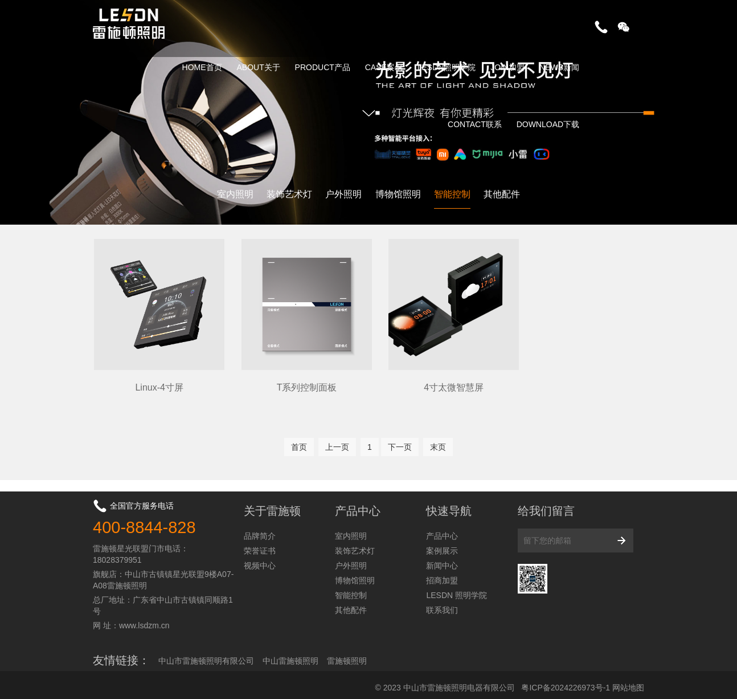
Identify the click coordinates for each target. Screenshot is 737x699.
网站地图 (628, 681)
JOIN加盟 (507, 67)
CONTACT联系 (475, 124)
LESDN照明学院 (446, 67)
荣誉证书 (260, 544)
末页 (438, 441)
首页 (299, 441)
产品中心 (442, 529)
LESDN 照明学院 (456, 589)
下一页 (400, 441)
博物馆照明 (398, 194)
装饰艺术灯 (289, 194)
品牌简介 (260, 529)
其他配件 (502, 194)
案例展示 (442, 544)
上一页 (337, 441)
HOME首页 (202, 67)
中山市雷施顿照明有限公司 (206, 654)
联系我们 (442, 603)
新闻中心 (442, 559)
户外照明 (343, 194)
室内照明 (235, 194)
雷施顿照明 (347, 654)
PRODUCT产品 (322, 67)
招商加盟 (442, 574)
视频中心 (260, 559)
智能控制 (452, 194)
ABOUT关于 (258, 67)
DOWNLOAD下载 (548, 124)
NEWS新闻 (559, 67)
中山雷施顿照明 (290, 654)
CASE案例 (384, 67)
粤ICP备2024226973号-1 (565, 681)
